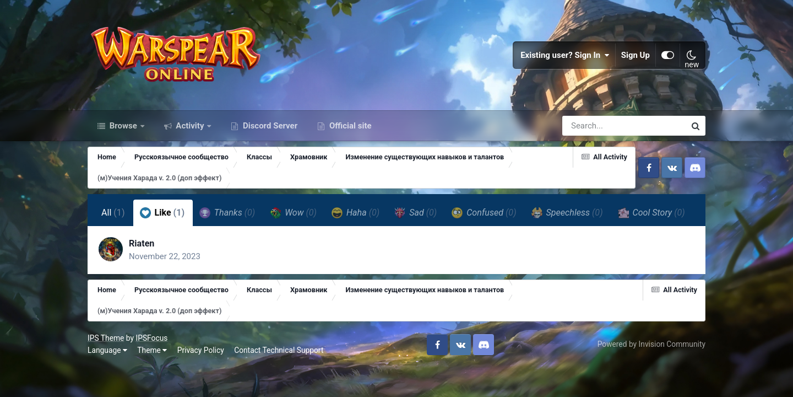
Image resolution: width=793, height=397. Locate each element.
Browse (123, 126)
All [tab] (113, 212)
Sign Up (635, 55)
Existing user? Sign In (565, 55)
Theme (152, 350)
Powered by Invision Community (651, 344)
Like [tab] (162, 212)
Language (107, 350)
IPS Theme (106, 338)
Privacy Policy (200, 350)
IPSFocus (151, 338)
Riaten (141, 243)
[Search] (592, 126)
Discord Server (269, 126)
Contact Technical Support (278, 350)
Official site (349, 126)
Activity (190, 126)
